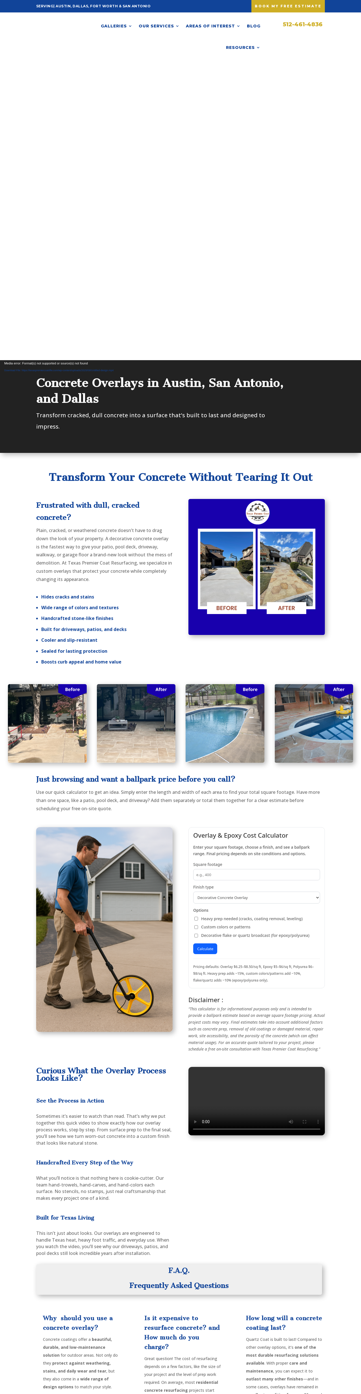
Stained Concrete (124, 1346)
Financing (220, 1320)
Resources (240, 47)
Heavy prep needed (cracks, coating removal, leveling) (248, 619)
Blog (253, 26)
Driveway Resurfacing (118, 1309)
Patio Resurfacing (124, 1320)
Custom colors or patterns (222, 628)
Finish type (203, 588)
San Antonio (170, 1339)
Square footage (207, 565)
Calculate (205, 649)
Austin (164, 1313)
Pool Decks (117, 1329)
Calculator (220, 1329)
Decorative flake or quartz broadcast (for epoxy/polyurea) (251, 636)
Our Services (156, 26)
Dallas (164, 1321)
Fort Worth (169, 1330)
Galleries (114, 26)
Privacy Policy (224, 1338)
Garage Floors (120, 1338)
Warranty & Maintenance (223, 1309)
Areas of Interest (210, 26)
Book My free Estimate (288, 6)
